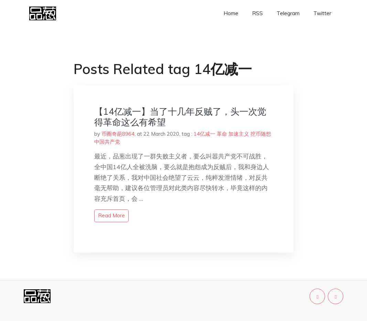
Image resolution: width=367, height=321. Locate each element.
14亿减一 (204, 134)
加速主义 (238, 134)
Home (231, 13)
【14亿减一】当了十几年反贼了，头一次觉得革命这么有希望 (180, 117)
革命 (222, 134)
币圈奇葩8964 (117, 134)
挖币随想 (260, 134)
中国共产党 (107, 141)
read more (111, 215)
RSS (257, 13)
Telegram (288, 13)
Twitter (322, 13)
